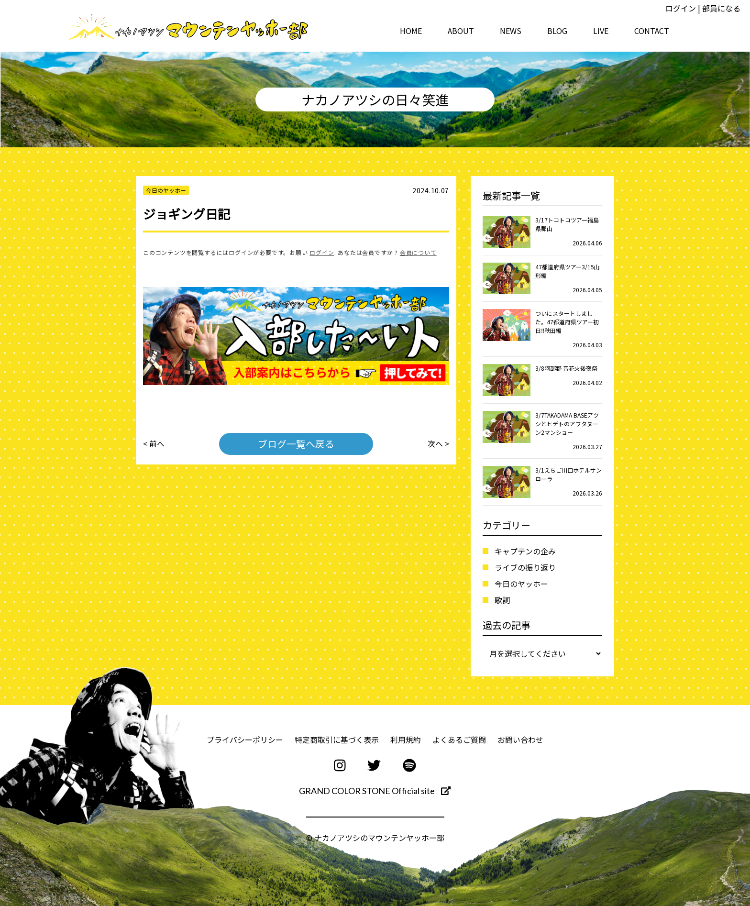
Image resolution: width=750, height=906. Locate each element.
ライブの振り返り (525, 567)
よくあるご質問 (459, 739)
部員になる (721, 8)
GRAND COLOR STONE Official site (375, 790)
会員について (418, 252)
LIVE (600, 30)
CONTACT (651, 30)
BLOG (557, 30)
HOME (411, 30)
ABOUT (461, 30)
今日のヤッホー (521, 583)
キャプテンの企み (525, 551)
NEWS (510, 30)
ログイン (680, 8)
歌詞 (502, 600)
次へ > (438, 444)
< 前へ (154, 444)
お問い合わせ (520, 739)
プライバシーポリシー (245, 739)
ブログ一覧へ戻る (296, 444)
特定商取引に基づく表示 (337, 739)
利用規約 (405, 739)
